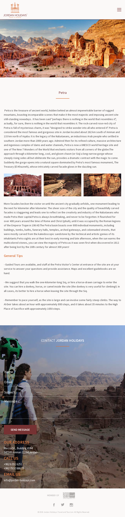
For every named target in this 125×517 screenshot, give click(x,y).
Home (17, 10)
